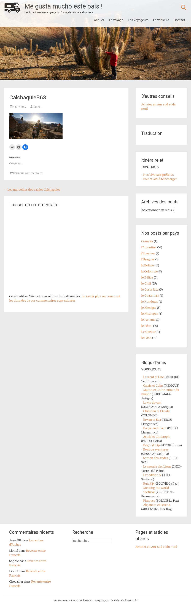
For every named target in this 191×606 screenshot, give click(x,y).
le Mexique (148, 307)
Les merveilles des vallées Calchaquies (32, 189)
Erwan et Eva (152, 419)
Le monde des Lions (157, 466)
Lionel (37, 106)
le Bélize (147, 277)
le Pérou (146, 325)
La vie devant (152, 402)
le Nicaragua (149, 313)
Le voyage (116, 20)
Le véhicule (161, 20)
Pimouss (149, 500)
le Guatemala (150, 295)
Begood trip (151, 445)
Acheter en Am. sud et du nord (156, 546)
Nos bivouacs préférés (158, 174)
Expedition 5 (152, 475)
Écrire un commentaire (27, 173)
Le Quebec (148, 332)
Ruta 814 (149, 483)
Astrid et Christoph (156, 436)
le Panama (148, 319)
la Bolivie (147, 265)
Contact (179, 20)
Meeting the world (156, 488)
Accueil (99, 20)
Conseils (147, 241)
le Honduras (149, 301)
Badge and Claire (154, 428)
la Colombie (149, 271)
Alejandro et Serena (156, 505)
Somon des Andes (155, 458)
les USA (146, 338)
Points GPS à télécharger (160, 179)
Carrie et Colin (153, 385)
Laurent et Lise (153, 377)
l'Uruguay (148, 259)
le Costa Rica (149, 289)
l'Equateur (148, 253)
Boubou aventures (155, 449)
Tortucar (149, 492)
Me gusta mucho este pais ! (64, 6)
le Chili (146, 283)
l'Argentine (149, 247)
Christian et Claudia (156, 411)
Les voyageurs (138, 20)
